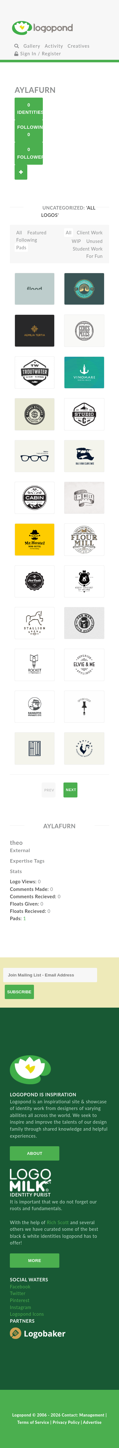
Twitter (17, 1293)
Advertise (92, 1422)
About (35, 1153)
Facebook (20, 1286)
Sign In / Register (37, 53)
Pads (21, 247)
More (34, 1260)
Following (26, 240)
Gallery (31, 46)
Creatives (78, 46)
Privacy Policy (67, 1422)
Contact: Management (84, 1415)
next (71, 790)
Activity (54, 46)
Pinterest (20, 1300)
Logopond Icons (27, 1314)
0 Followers (30, 153)
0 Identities (30, 108)
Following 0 (30, 131)
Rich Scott (58, 1222)
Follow (21, 172)
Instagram (20, 1307)
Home (59, 28)
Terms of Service (33, 1422)
